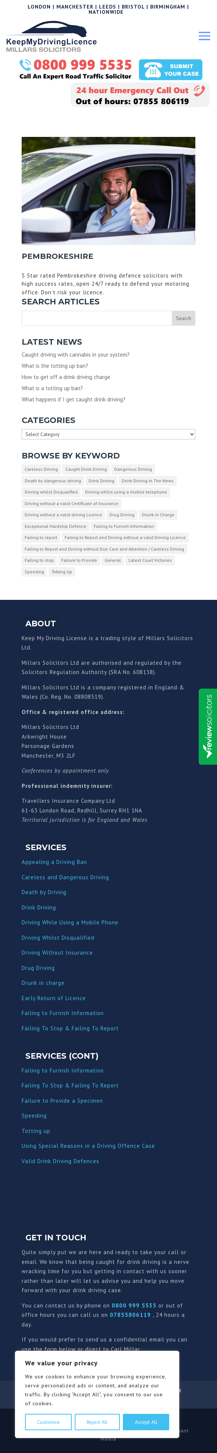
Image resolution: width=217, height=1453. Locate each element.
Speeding (34, 1115)
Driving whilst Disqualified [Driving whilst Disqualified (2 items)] (51, 492)
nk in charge (48, 982)
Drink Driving (39, 907)
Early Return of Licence (54, 998)
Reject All (97, 1422)
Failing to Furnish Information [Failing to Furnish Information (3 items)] (124, 526)
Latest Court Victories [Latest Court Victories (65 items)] (150, 560)
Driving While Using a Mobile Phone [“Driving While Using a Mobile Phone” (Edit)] (70, 922)
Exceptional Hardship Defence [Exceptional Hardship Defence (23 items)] (55, 526)
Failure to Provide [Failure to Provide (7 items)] (79, 560)
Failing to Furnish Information (63, 1013)
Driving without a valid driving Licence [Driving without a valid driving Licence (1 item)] (63, 514)
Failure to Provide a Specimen (62, 1100)
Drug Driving (38, 967)
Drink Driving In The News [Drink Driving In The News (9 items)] (148, 480)
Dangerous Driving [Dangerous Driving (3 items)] (133, 469)
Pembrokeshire (57, 256)
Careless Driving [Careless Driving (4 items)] (41, 469)
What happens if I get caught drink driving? (73, 399)
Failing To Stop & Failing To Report (70, 1028)
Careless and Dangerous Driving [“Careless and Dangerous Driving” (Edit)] (65, 877)
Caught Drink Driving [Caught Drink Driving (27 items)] (86, 469)
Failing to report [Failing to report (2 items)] (41, 537)
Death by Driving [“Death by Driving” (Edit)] (44, 892)
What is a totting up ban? (52, 388)
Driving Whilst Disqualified (58, 937)
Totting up (36, 1130)
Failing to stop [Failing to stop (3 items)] (39, 560)
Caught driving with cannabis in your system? (76, 354)
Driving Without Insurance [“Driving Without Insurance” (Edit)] (57, 952)
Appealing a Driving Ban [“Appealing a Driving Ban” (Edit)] (54, 861)
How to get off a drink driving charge (66, 377)
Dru (26, 982)
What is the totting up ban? (55, 365)
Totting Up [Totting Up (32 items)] (62, 571)
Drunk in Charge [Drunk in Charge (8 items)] (158, 514)
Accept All (146, 1422)
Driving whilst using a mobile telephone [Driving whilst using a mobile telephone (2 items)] (126, 492)
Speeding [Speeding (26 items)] (34, 571)
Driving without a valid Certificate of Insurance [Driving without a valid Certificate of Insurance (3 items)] (71, 503)
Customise (48, 1422)
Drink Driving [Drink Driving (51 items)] (101, 480)
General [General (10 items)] (113, 560)
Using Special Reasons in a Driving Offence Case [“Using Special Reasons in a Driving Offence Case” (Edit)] (88, 1145)
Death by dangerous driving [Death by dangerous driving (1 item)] (53, 480)
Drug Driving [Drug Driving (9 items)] (121, 514)
